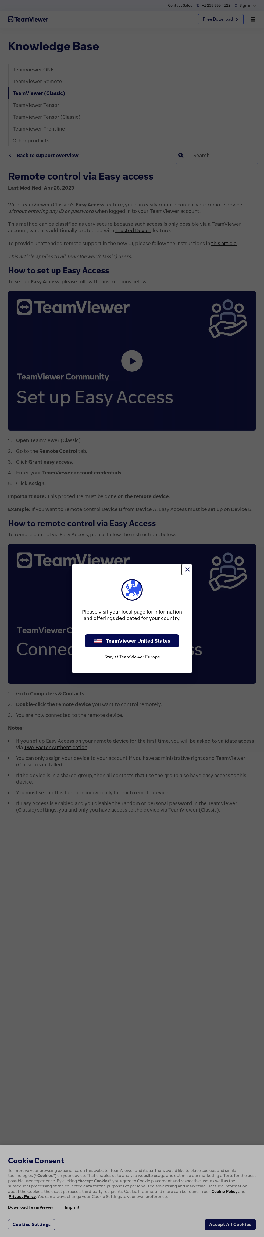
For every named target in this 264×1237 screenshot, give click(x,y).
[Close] (187, 569)
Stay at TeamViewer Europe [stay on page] (132, 657)
